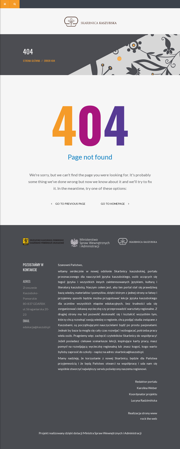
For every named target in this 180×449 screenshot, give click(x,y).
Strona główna (31, 61)
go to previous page (68, 203)
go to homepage (115, 203)
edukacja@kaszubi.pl (36, 327)
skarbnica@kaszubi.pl (129, 352)
